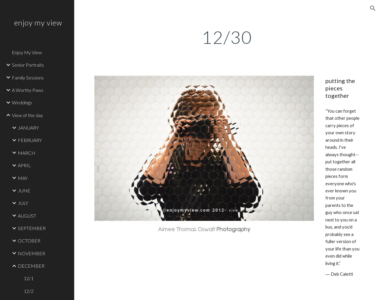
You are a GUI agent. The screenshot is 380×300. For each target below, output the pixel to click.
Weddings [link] (22, 102)
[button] (373, 8)
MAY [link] (23, 178)
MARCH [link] (26, 153)
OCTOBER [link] (29, 240)
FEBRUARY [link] (30, 140)
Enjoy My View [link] (27, 52)
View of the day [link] (27, 115)
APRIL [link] (24, 165)
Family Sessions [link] (28, 77)
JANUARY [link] (28, 127)
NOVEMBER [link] (31, 253)
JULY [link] (23, 203)
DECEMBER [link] (31, 266)
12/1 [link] (29, 278)
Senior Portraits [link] (28, 65)
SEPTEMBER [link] (32, 228)
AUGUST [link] (27, 215)
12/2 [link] (29, 291)
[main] (227, 37)
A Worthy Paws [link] (27, 90)
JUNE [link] (24, 190)
